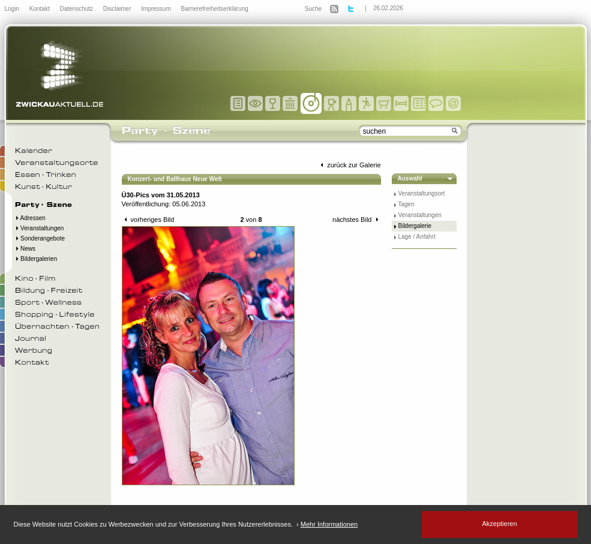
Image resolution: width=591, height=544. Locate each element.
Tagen (406, 204)
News (25, 248)
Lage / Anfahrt (417, 236)
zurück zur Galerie (349, 165)
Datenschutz (76, 8)
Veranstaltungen (39, 228)
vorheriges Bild (148, 219)
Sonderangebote (40, 238)
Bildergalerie (415, 226)
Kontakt (40, 8)
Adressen (30, 218)
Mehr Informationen (329, 524)
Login (13, 8)
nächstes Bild (356, 219)
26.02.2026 (388, 8)
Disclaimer (118, 8)
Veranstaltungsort (421, 193)
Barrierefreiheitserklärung (214, 8)
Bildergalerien (36, 259)
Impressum (156, 8)
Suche (313, 8)
